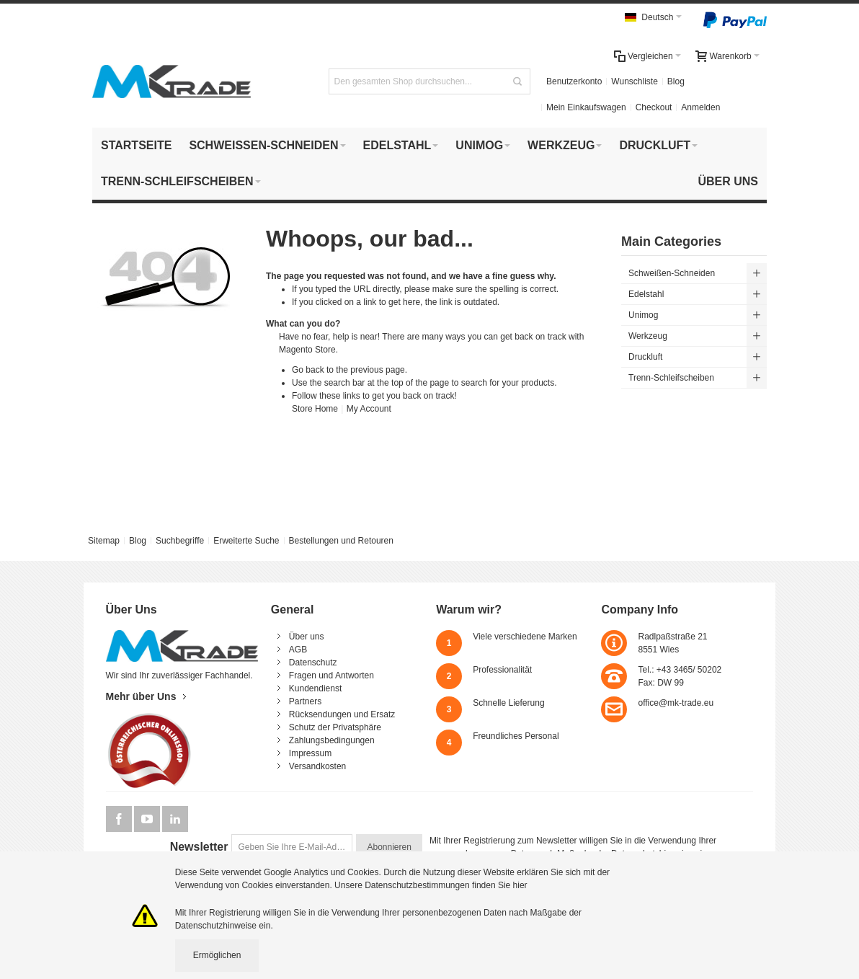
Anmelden (700, 107)
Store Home (315, 409)
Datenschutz (313, 662)
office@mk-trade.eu (675, 703)
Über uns (306, 637)
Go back (308, 370)
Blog (676, 81)
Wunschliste (634, 81)
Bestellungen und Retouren (340, 541)
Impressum (310, 753)
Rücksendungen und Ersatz (342, 714)
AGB (298, 649)
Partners (305, 701)
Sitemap (104, 541)
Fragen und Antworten (331, 675)
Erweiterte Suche (246, 541)
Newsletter (199, 847)
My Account (369, 409)
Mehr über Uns (141, 696)
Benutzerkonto (574, 81)
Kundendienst (315, 688)
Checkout (654, 107)
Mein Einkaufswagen (586, 107)
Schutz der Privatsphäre (335, 727)
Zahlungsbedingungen (332, 740)
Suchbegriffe (180, 541)
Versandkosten (317, 766)
